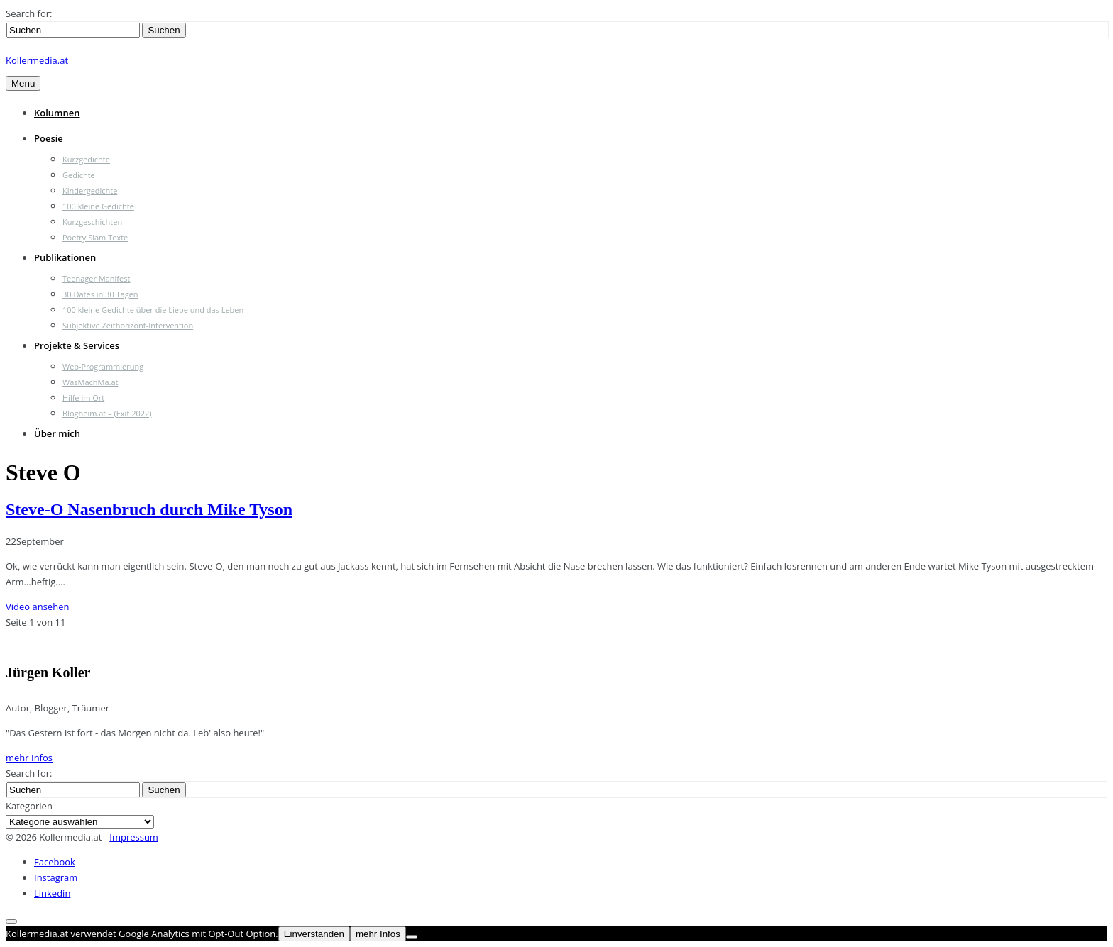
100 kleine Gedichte (98, 206)
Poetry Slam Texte (95, 237)
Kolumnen (57, 112)
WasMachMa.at (90, 382)
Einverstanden (314, 934)
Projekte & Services (76, 345)
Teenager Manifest (96, 278)
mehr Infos (29, 757)
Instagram (55, 877)
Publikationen (65, 257)
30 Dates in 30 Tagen (100, 294)
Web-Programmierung (102, 366)
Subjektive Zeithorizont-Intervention (127, 325)
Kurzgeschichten (92, 221)
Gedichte (78, 175)
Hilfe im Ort (83, 397)
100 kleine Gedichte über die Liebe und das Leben (152, 309)
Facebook (54, 861)
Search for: (29, 13)
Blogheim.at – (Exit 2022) (107, 413)
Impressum (133, 837)
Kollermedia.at (37, 60)
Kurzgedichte (86, 159)
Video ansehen (37, 606)
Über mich (57, 433)
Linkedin (52, 893)
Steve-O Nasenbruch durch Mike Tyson (149, 509)
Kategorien (29, 805)
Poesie (48, 138)
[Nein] (411, 937)
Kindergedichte (89, 190)
